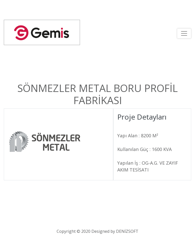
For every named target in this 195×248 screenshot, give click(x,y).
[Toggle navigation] (184, 33)
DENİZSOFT (127, 231)
